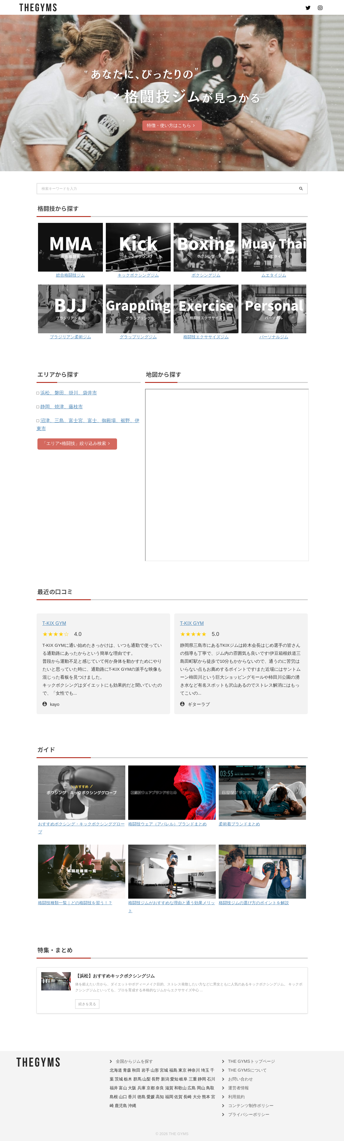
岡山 (165, 1088)
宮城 (156, 1071)
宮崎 (165, 1096)
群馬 (121, 1079)
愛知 (153, 1079)
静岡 (177, 1079)
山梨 (129, 1079)
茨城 (208, 1071)
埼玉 (192, 1071)
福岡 (125, 1096)
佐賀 (133, 1096)
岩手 (140, 1071)
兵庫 (113, 1088)
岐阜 (161, 1079)
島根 (181, 1088)
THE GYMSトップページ (248, 1062)
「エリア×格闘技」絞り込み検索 (76, 442)
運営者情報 (237, 1088)
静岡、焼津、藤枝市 (60, 406)
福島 (165, 1071)
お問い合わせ (238, 1079)
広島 (156, 1088)
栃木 (113, 1079)
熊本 (158, 1096)
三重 (169, 1079)
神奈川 (182, 1071)
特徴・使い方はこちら (171, 125)
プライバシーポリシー (246, 1113)
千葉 (200, 1071)
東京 (173, 1071)
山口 (189, 1088)
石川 (185, 1079)
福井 (193, 1079)
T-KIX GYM (53, 623)
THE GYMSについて (244, 1071)
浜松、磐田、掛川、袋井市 (66, 392)
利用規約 (235, 1096)
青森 (124, 1071)
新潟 (145, 1079)
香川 (197, 1088)
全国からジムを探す (132, 1062)
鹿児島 (175, 1096)
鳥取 (173, 1088)
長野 (137, 1079)
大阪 (209, 1079)
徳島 (205, 1088)
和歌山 (147, 1088)
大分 (149, 1096)
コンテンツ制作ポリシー (247, 1105)
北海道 (115, 1071)
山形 (148, 1071)
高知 (117, 1096)
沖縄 (185, 1096)
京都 (121, 1088)
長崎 (141, 1096)
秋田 (132, 1071)
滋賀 (137, 1088)
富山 (201, 1079)
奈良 (129, 1088)
